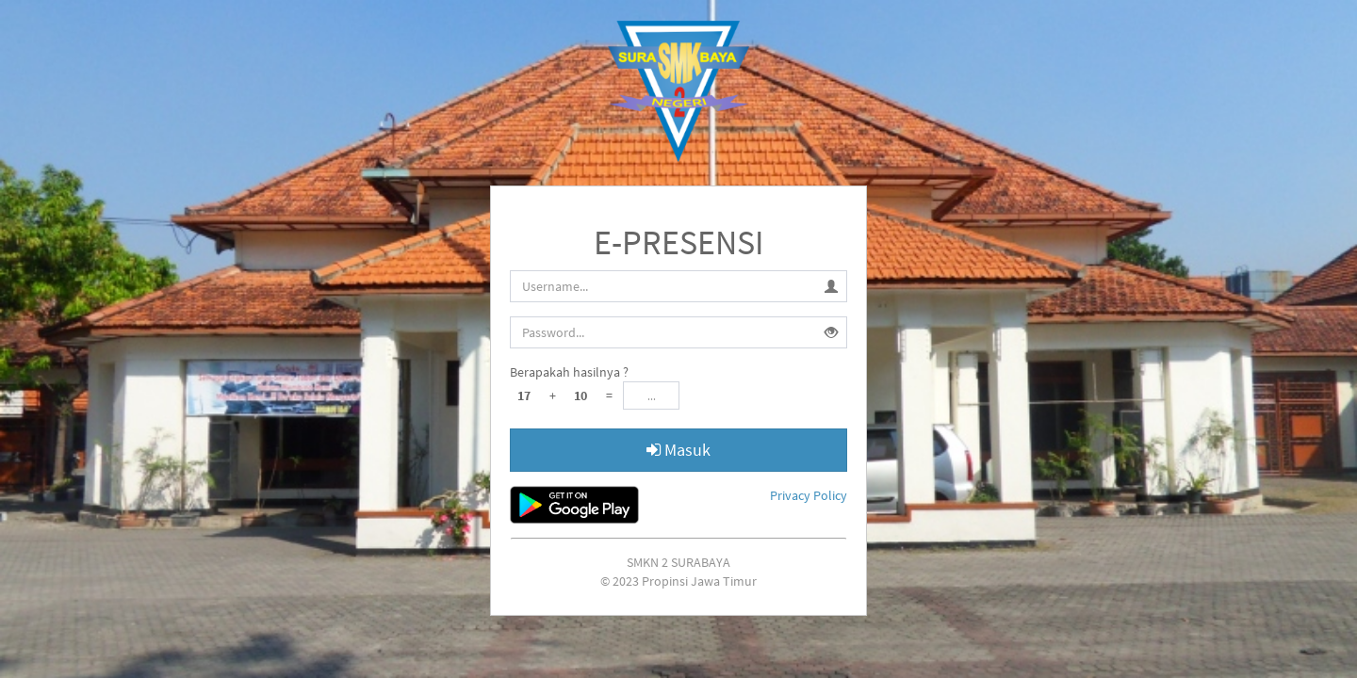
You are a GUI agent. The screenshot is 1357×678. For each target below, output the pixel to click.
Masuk (678, 449)
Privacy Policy (808, 495)
